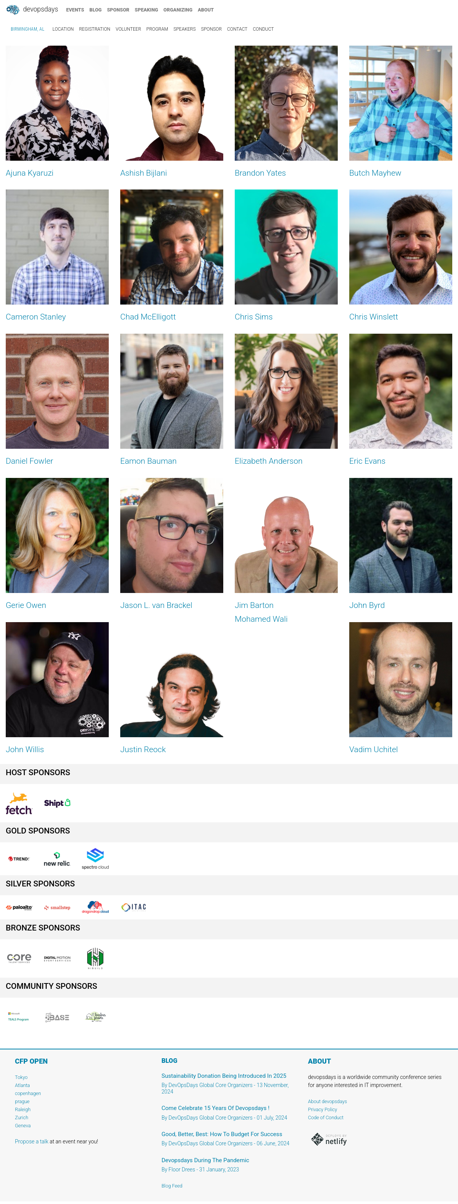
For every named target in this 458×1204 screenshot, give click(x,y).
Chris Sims (254, 316)
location (63, 29)
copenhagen (28, 1093)
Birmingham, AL (27, 29)
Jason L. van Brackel (156, 605)
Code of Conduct (326, 1117)
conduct (263, 29)
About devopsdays (327, 1101)
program (157, 29)
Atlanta (22, 1085)
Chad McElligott (148, 316)
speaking (146, 10)
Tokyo (21, 1077)
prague (22, 1101)
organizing (178, 10)
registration (95, 29)
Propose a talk (31, 1141)
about (206, 10)
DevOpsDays (31, 10)
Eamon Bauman (148, 461)
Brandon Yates (260, 173)
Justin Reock (143, 749)
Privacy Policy (322, 1109)
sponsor (118, 10)
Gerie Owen (26, 605)
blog (96, 10)
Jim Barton (254, 605)
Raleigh (23, 1109)
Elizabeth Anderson (269, 461)
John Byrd (367, 605)
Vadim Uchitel (373, 749)
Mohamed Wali (261, 619)
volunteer (128, 29)
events (75, 10)
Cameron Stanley (36, 316)
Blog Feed (172, 1186)
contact (237, 29)
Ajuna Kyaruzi (30, 173)
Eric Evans (367, 461)
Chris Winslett (373, 316)
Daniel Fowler (29, 461)
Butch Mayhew (375, 173)
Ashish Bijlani (143, 173)
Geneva (23, 1125)
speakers (184, 29)
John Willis (25, 749)
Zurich (21, 1117)
